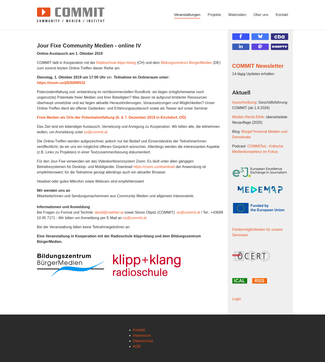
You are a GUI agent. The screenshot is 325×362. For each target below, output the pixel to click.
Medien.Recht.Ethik (248, 117)
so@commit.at (95, 132)
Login (236, 299)
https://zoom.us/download (154, 167)
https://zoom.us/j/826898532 (61, 83)
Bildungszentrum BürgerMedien (186, 63)
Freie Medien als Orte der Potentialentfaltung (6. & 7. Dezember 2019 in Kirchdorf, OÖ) (111, 117)
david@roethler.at (109, 212)
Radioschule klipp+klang (116, 63)
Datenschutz (143, 341)
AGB (137, 346)
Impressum (142, 335)
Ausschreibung (244, 102)
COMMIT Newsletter (258, 66)
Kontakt (139, 330)
